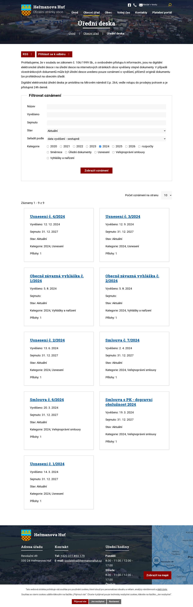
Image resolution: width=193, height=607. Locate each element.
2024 (106, 146)
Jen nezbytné (98, 601)
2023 (93, 146)
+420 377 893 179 (73, 557)
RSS (28, 54)
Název (31, 106)
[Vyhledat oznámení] (96, 171)
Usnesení (103, 152)
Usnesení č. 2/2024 (47, 340)
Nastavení (114, 601)
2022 (79, 146)
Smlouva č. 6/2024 (47, 399)
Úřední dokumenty (80, 152)
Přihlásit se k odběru (54, 54)
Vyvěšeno (33, 114)
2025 (119, 146)
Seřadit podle (35, 138)
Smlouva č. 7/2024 (122, 340)
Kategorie (33, 146)
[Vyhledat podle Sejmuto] (106, 123)
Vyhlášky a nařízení (62, 158)
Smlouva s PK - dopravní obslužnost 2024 (129, 402)
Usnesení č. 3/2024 (122, 216)
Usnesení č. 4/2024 (47, 216)
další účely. (162, 589)
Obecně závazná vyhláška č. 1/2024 (57, 278)
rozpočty (147, 146)
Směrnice (56, 152)
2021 (66, 146)
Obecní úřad (91, 33)
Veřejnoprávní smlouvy (130, 152)
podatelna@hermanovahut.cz (83, 561)
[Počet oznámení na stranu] (166, 195)
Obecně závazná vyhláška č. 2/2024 (132, 278)
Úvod (72, 33)
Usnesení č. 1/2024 (47, 464)
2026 (132, 146)
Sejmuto (32, 122)
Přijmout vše (80, 601)
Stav (30, 130)
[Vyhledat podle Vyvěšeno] (106, 115)
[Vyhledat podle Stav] (106, 131)
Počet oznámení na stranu (141, 195)
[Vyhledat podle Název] (106, 106)
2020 (53, 146)
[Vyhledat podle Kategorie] (48, 147)
